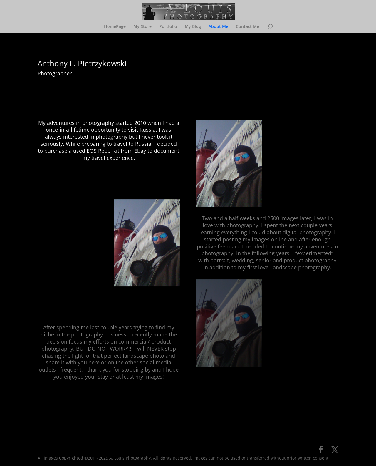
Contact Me (247, 26)
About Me (218, 26)
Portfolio (168, 26)
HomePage (115, 26)
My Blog (193, 26)
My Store (142, 26)
